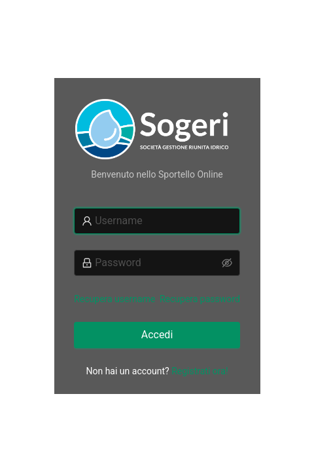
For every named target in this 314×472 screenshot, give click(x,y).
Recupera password (200, 299)
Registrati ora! (199, 371)
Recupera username (114, 299)
